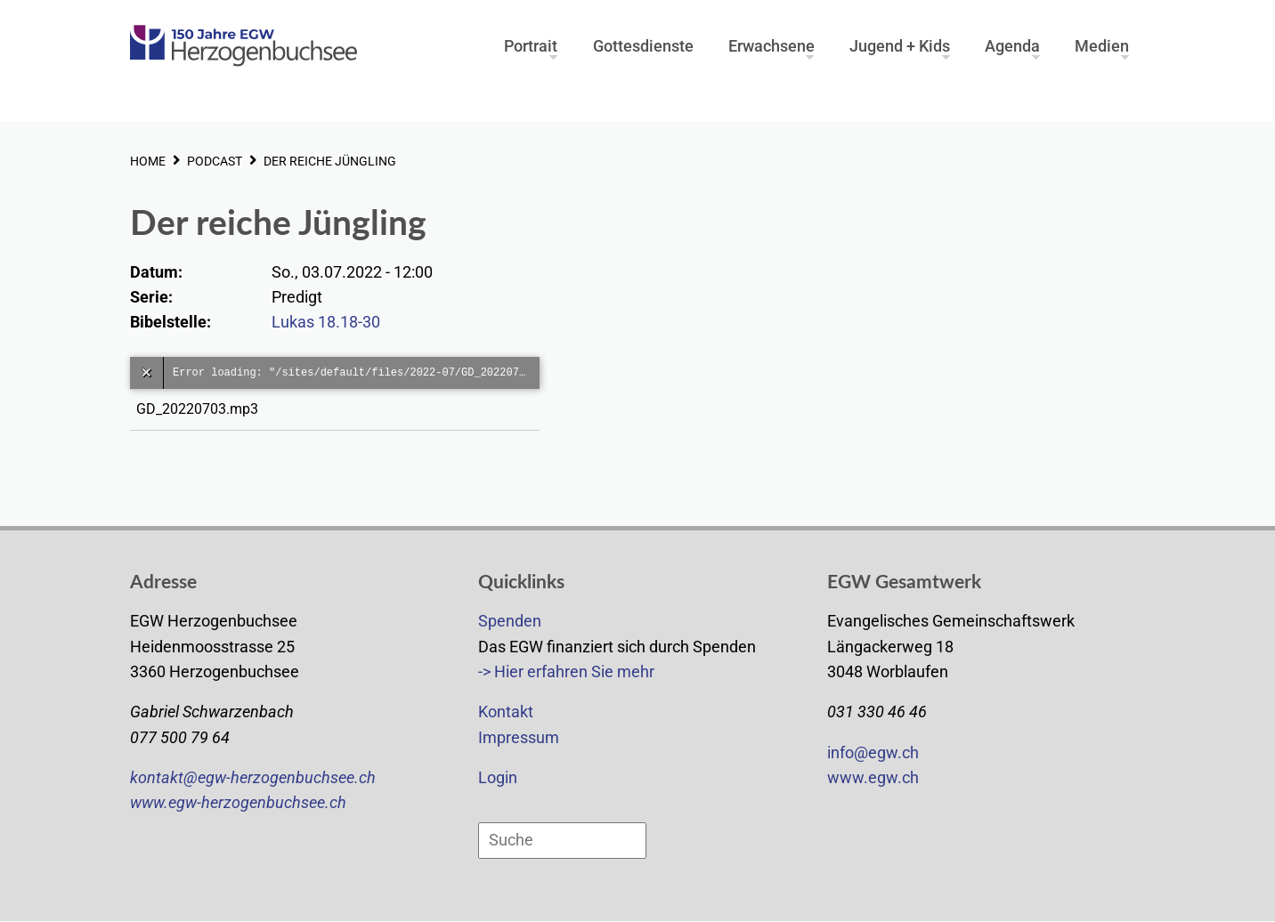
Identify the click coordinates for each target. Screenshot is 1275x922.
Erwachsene (771, 44)
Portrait (530, 44)
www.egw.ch (873, 778)
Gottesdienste (643, 44)
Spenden (509, 621)
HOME (148, 161)
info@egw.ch (873, 753)
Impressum (518, 738)
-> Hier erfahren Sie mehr (566, 672)
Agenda (1012, 44)
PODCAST (214, 161)
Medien (1102, 44)
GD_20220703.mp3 (200, 408)
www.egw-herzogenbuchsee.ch (238, 803)
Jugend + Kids (899, 44)
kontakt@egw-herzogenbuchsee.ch (253, 778)
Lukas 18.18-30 (326, 322)
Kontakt (505, 712)
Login (497, 778)
